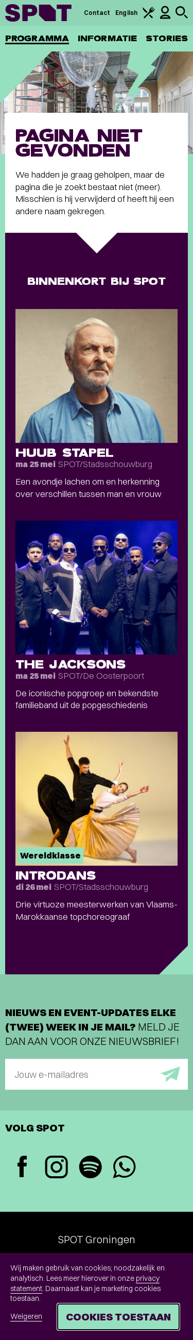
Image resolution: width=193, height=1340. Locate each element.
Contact (97, 12)
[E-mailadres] (96, 1074)
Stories (167, 38)
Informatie (107, 38)
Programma (37, 38)
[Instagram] (56, 1168)
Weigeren (26, 1316)
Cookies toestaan (118, 1316)
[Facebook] (22, 1167)
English (126, 12)
